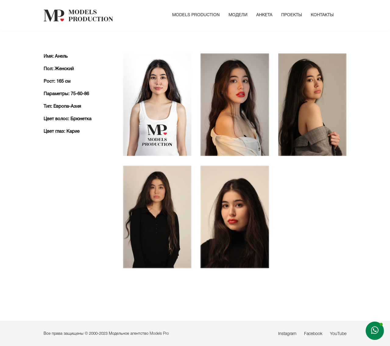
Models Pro (159, 333)
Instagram (287, 334)
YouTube (338, 334)
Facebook (313, 334)
